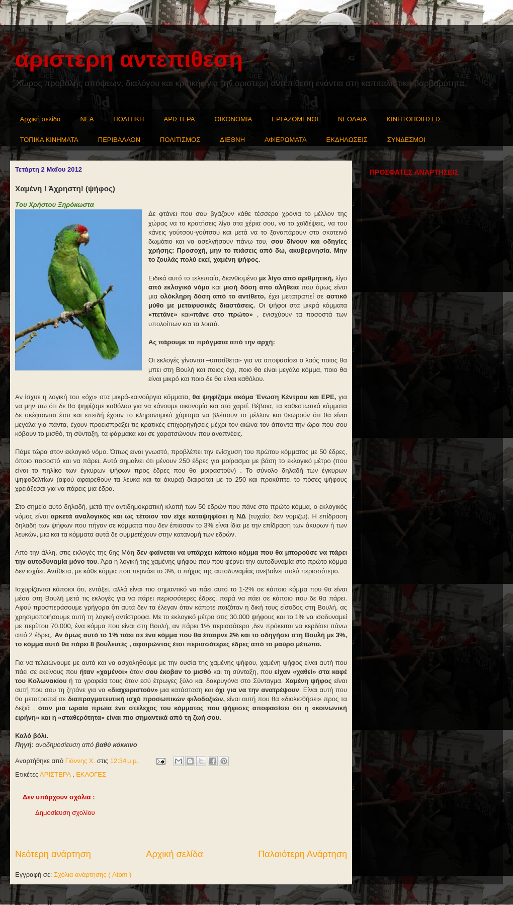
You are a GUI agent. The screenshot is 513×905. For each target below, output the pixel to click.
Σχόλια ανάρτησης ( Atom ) (92, 874)
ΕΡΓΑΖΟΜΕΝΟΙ (295, 119)
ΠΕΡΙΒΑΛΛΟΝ (119, 139)
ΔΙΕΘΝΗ (232, 139)
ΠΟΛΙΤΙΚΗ (128, 119)
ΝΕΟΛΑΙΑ (352, 119)
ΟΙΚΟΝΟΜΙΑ (233, 119)
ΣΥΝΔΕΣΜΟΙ (406, 139)
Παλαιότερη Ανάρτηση (302, 854)
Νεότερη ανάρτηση (53, 854)
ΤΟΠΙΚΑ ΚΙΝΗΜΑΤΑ (49, 139)
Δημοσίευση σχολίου (65, 812)
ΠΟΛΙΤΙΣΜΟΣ (180, 139)
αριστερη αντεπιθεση (129, 59)
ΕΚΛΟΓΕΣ (91, 774)
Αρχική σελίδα (40, 119)
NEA (87, 119)
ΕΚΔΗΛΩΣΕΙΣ (347, 139)
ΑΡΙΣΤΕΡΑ (179, 119)
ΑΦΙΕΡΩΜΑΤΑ (286, 139)
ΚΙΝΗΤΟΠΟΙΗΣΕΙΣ (414, 119)
